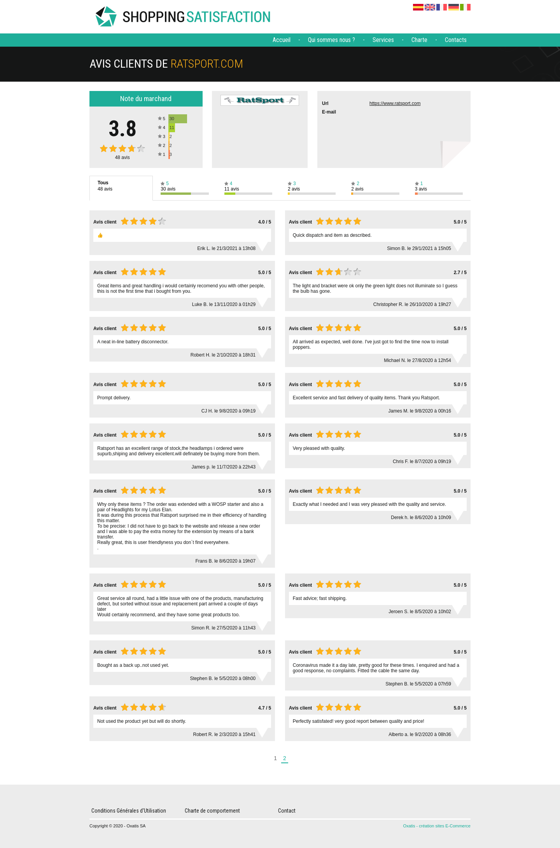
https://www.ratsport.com (394, 103)
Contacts (456, 40)
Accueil (281, 40)
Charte (419, 40)
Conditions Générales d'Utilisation (128, 811)
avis (122, 157)
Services (383, 40)
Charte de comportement (212, 811)
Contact (287, 811)
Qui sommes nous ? (331, 40)
